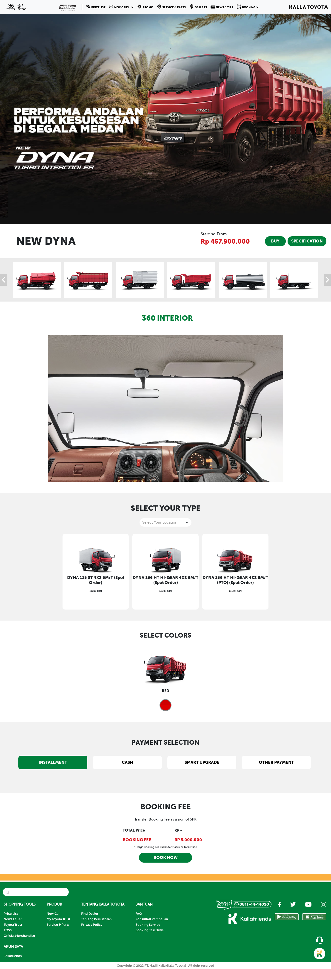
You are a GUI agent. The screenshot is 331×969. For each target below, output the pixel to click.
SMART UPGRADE (202, 762)
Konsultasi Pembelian (151, 919)
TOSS (8, 930)
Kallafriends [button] (13, 956)
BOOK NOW (166, 857)
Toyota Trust (13, 925)
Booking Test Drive (149, 930)
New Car (53, 914)
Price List (11, 914)
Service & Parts (58, 925)
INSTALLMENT (53, 762)
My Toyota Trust (58, 919)
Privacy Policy (91, 925)
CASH (127, 762)
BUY (275, 241)
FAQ (138, 914)
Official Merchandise (19, 936)
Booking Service (147, 925)
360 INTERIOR (167, 318)
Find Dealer (89, 914)
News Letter (13, 919)
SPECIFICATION (307, 241)
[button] (121, 6)
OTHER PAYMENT (276, 762)
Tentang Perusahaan (96, 919)
